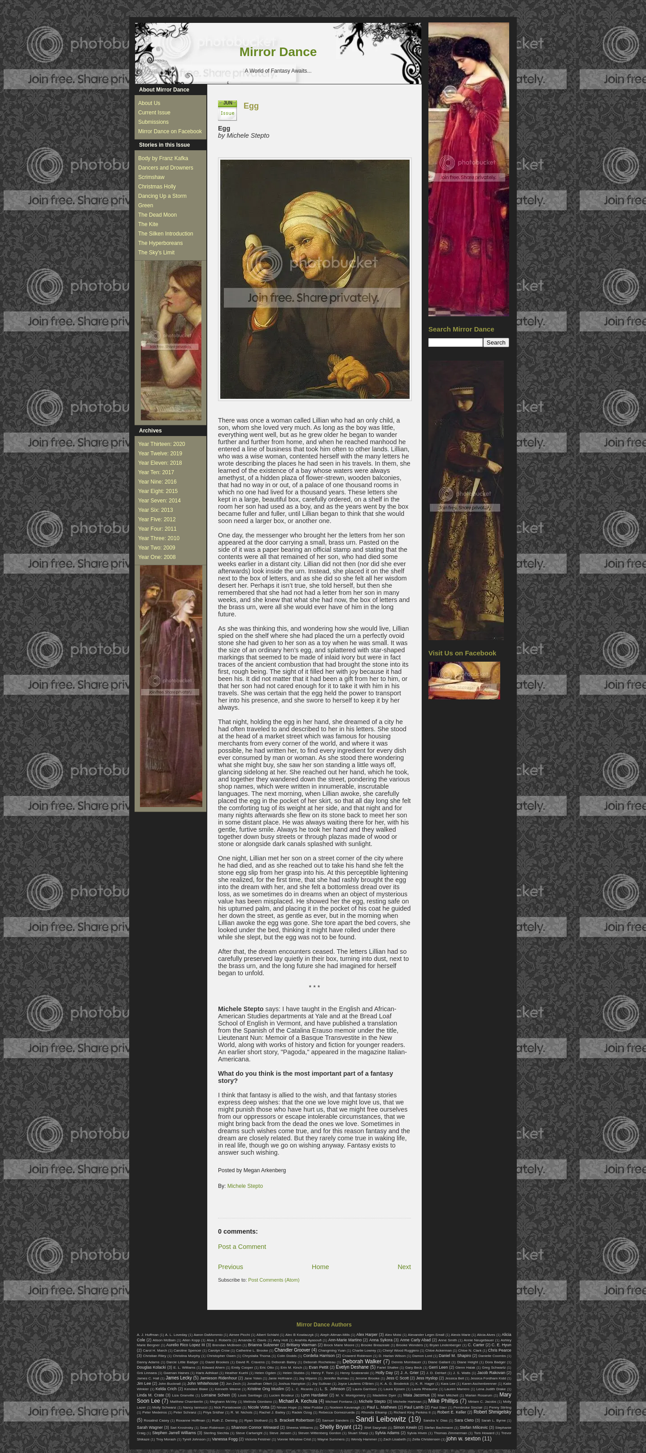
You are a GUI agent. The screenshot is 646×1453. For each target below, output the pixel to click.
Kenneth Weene (228, 1389)
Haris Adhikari (207, 1373)
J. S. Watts (462, 1373)
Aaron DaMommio (208, 1335)
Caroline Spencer (187, 1350)
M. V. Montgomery (350, 1395)
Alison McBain (164, 1340)
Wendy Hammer (364, 1439)
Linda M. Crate (150, 1395)
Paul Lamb (413, 1407)
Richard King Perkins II (412, 1412)
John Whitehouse (202, 1383)
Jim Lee (144, 1383)
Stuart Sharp (358, 1433)
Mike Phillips (443, 1401)
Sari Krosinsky (181, 1428)
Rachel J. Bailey (272, 1412)
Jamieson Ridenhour (218, 1378)
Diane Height (467, 1362)
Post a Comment (242, 1246)
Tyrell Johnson (194, 1439)
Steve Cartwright (249, 1433)
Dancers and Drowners (165, 168)
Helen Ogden (265, 1373)
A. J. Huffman (148, 1335)
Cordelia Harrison (319, 1355)
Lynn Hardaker (314, 1395)
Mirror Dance (278, 52)
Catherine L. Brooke (252, 1350)
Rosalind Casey (157, 1420)
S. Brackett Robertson (294, 1420)
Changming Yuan (331, 1350)
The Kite (148, 224)
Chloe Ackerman (438, 1350)
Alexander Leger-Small (426, 1335)
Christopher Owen (221, 1356)
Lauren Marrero (457, 1389)
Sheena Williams (299, 1428)
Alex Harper (367, 1334)
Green (145, 205)
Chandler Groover (292, 1350)
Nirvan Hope (287, 1407)
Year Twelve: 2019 (160, 453)
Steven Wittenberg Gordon (319, 1433)
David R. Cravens (250, 1362)
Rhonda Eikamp (374, 1412)
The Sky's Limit (156, 252)
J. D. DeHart (436, 1373)
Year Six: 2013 (155, 510)
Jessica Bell (454, 1378)
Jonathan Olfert (259, 1384)
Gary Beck (413, 1368)
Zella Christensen (426, 1439)
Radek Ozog (302, 1412)
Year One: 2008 (157, 557)
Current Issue (154, 112)
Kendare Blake (196, 1389)
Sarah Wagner (150, 1427)
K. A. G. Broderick (394, 1384)
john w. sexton (463, 1439)
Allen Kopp (191, 1340)
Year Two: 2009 (156, 548)
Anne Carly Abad (415, 1340)
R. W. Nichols (242, 1412)
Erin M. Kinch (291, 1368)
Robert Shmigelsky (492, 1411)
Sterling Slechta (216, 1433)
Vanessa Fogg (224, 1439)
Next (404, 1266)
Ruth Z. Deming (224, 1420)
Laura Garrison (365, 1389)
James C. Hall (148, 1378)
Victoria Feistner (258, 1439)
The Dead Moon (157, 215)
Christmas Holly (157, 186)
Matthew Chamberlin (186, 1402)
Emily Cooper (242, 1368)
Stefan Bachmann (438, 1428)
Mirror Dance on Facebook (170, 131)
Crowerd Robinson (357, 1356)
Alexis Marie (461, 1335)
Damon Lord (422, 1356)
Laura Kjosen (394, 1389)
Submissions (153, 122)
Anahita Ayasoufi (308, 1340)
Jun (227, 102)
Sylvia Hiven (417, 1433)
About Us (149, 103)
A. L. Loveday (176, 1335)
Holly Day (384, 1372)
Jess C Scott (397, 1378)
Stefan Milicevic (474, 1427)
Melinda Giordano (258, 1402)
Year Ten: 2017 (156, 472)
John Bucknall (169, 1384)
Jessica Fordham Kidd (488, 1378)
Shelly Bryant (335, 1427)
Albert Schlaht (268, 1335)
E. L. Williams (184, 1368)
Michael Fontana (339, 1402)
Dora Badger (495, 1362)
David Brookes (217, 1362)
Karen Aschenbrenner (479, 1384)
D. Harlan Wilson (392, 1356)
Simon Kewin (405, 1427)
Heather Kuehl (236, 1373)
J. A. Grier (410, 1372)
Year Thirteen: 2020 (161, 444)
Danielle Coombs (492, 1356)
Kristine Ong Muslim (266, 1389)
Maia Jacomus (416, 1395)
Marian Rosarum (478, 1395)
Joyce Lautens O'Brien (356, 1384)
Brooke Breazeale (375, 1345)
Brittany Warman (301, 1345)
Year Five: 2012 (157, 519)
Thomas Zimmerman (450, 1433)
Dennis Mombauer (406, 1362)
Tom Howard (484, 1433)
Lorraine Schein (215, 1395)
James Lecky (179, 1377)
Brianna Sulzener (263, 1345)
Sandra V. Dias (435, 1420)
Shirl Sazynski (375, 1428)
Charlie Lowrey (364, 1350)
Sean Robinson (212, 1428)
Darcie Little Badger (182, 1362)
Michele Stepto (245, 1186)
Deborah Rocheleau (319, 1362)
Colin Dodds (287, 1356)
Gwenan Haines (176, 1373)
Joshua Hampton (292, 1384)
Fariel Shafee (387, 1368)
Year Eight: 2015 (158, 491)
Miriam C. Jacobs (482, 1402)
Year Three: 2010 (158, 538)
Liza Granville (183, 1395)
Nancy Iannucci (195, 1407)
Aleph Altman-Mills (335, 1335)
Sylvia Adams (387, 1433)
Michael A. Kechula (298, 1401)
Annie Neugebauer (479, 1340)
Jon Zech (233, 1384)
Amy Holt (280, 1340)
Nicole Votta (258, 1407)
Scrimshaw (151, 177)
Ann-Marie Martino (345, 1340)
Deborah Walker (361, 1361)
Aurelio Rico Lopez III (185, 1345)
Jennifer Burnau (336, 1378)
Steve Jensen (280, 1433)
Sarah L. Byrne (493, 1420)
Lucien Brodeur (281, 1395)
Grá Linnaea (147, 1373)
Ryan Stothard (256, 1420)
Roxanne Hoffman (190, 1420)
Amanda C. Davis (252, 1340)
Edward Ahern (213, 1368)
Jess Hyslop (427, 1378)
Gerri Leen (438, 1367)
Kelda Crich (166, 1389)
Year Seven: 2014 (159, 500)
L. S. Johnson (332, 1389)
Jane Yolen (253, 1378)
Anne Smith (447, 1340)
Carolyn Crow (219, 1350)
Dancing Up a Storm (162, 196)
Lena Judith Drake (491, 1389)
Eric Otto (267, 1368)
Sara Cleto (464, 1420)
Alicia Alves (486, 1335)
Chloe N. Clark (469, 1350)
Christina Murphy (186, 1356)
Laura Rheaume (425, 1389)
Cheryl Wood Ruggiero (401, 1350)
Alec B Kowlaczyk (299, 1335)
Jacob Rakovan (491, 1372)
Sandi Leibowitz (381, 1419)
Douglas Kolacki (151, 1367)
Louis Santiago (250, 1395)
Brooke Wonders (409, 1345)
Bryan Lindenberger (445, 1345)
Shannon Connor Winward (255, 1427)
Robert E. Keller (451, 1412)
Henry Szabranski (354, 1373)
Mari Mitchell (448, 1395)
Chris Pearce (499, 1350)
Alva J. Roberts (219, 1340)
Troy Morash (166, 1439)
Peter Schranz (185, 1412)
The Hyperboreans (160, 243)
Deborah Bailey (283, 1362)
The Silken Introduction (165, 234)
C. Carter (476, 1345)
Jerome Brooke (367, 1378)
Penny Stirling (500, 1407)
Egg (251, 105)
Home (320, 1266)
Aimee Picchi (239, 1335)
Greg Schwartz (494, 1368)
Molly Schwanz (165, 1407)
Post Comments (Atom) (273, 1280)
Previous (230, 1266)
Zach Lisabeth (394, 1439)
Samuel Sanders (335, 1420)
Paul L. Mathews (382, 1407)
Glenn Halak (465, 1368)
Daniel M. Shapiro (455, 1355)
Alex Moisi (393, 1335)
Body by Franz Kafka (163, 158)
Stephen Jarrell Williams (174, 1433)
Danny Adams (148, 1362)
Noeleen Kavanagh (345, 1407)
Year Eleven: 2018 (160, 463)
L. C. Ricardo (302, 1389)
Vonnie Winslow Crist (294, 1439)
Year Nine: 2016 (157, 482)
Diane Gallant (439, 1362)
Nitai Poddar (313, 1407)
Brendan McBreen (226, 1345)
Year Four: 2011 (157, 529)
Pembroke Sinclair (468, 1407)
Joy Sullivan (321, 1384)
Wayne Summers (331, 1439)
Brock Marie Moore (339, 1345)
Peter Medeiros (154, 1412)
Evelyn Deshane (352, 1367)
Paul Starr (439, 1407)
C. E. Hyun (501, 1345)
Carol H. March (155, 1350)
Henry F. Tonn (322, 1373)
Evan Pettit (318, 1367)
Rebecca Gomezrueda (336, 1412)
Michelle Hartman (407, 1402)
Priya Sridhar (213, 1412)
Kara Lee (448, 1384)
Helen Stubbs (293, 1373)
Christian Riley (154, 1356)
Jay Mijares (308, 1378)
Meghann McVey (223, 1402)
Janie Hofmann (280, 1378)
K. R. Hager (424, 1384)
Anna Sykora (381, 1340)
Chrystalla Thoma (256, 1356)
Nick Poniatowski (227, 1407)
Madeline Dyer (384, 1395)
